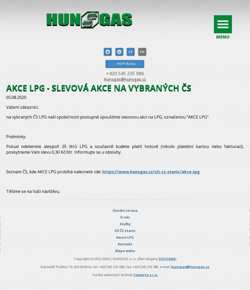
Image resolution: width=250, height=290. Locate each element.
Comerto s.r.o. (146, 274)
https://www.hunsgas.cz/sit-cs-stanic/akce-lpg (151, 172)
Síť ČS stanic (125, 230)
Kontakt (125, 244)
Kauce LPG (125, 237)
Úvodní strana (125, 210)
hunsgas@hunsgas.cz (125, 79)
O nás (125, 217)
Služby (125, 224)
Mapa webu (125, 250)
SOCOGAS (167, 258)
